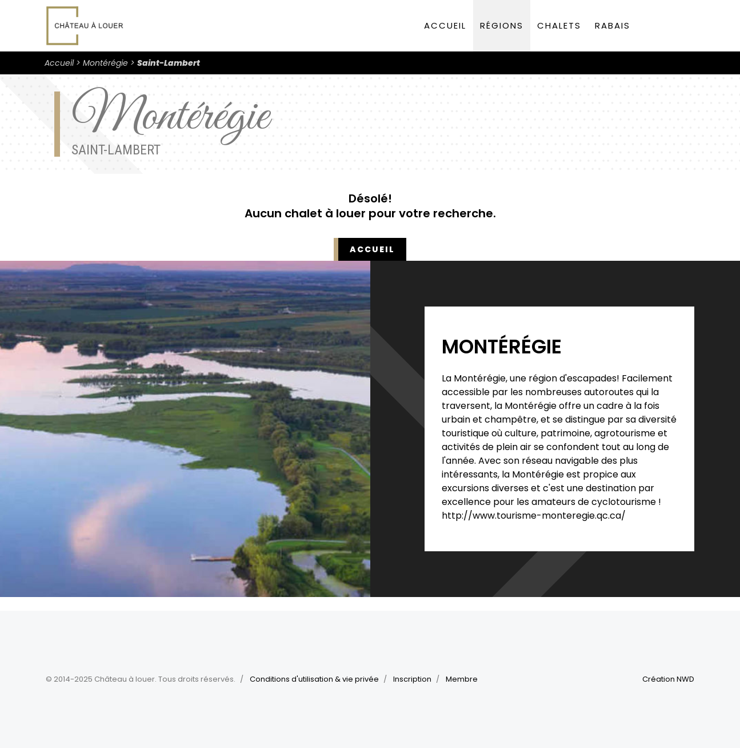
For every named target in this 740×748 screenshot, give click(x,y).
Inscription (412, 679)
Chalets (559, 25)
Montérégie (105, 63)
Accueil (445, 25)
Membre (462, 679)
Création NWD (668, 679)
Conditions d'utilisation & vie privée (314, 679)
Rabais (612, 25)
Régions (501, 25)
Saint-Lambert (168, 63)
